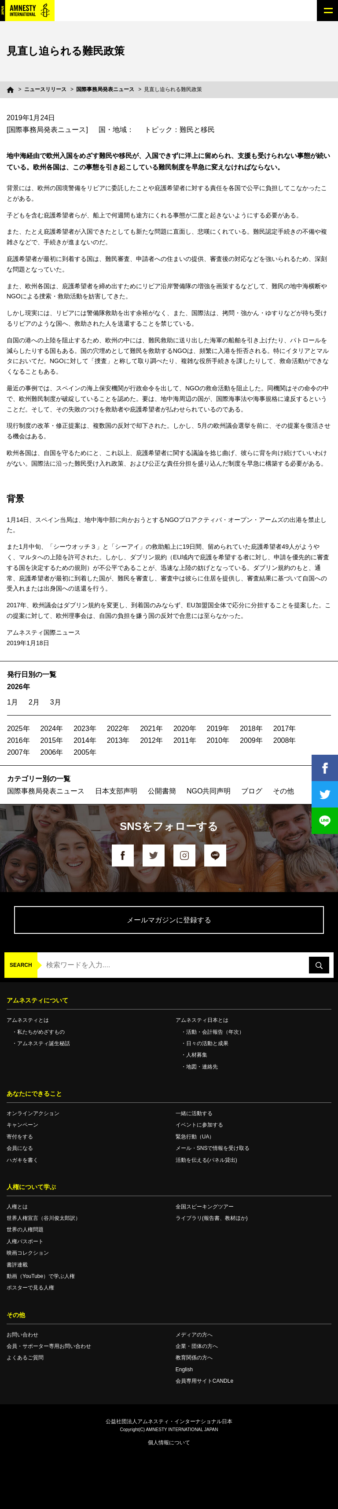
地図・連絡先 (202, 1067)
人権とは (17, 1207)
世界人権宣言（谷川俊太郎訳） (44, 1218)
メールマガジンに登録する (169, 920)
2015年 (51, 740)
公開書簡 (162, 791)
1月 (12, 702)
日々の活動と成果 (207, 1043)
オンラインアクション (33, 1113)
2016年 (18, 740)
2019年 (218, 728)
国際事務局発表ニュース (105, 89)
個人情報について (169, 1442)
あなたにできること (34, 1093)
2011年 (184, 740)
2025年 (18, 728)
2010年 (218, 740)
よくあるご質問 (25, 1358)
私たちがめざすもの (41, 1032)
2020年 (184, 728)
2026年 (18, 686)
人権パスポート (25, 1241)
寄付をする (20, 1137)
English (184, 1369)
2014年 (84, 740)
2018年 (251, 728)
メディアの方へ (194, 1335)
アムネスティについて (37, 1000)
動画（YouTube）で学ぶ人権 (41, 1276)
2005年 (84, 752)
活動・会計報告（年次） (215, 1032)
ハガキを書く (22, 1160)
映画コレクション (28, 1253)
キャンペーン (22, 1125)
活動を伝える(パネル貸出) (206, 1160)
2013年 (118, 740)
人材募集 (196, 1055)
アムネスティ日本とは (202, 1020)
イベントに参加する (199, 1125)
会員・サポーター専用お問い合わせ (49, 1346)
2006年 (51, 752)
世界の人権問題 (25, 1229)
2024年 (51, 728)
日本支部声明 (116, 791)
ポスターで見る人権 (30, 1288)
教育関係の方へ (194, 1358)
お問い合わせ (22, 1335)
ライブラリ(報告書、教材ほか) (212, 1218)
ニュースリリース (45, 89)
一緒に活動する (194, 1113)
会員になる (20, 1148)
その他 (283, 791)
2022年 (118, 728)
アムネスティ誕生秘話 (43, 1043)
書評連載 (17, 1265)
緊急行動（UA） (195, 1137)
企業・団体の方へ (197, 1346)
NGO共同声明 (209, 791)
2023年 (84, 728)
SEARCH (21, 965)
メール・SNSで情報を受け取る (213, 1148)
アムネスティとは (28, 1020)
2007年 (18, 752)
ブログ (251, 791)
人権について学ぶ (31, 1186)
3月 (55, 702)
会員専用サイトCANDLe (204, 1381)
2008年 (284, 740)
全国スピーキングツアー (205, 1207)
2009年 (251, 740)
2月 (34, 702)
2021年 (151, 728)
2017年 (284, 728)
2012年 (151, 740)
